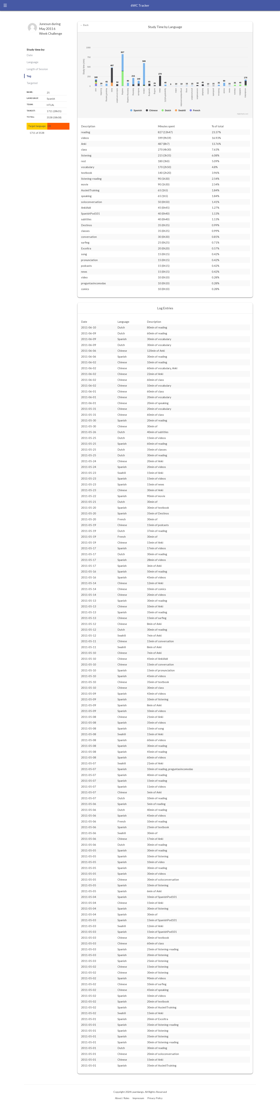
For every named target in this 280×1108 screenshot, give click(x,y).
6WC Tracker (140, 5)
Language (32, 62)
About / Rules (122, 1098)
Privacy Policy (154, 1098)
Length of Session (37, 69)
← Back (84, 25)
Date (30, 55)
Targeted (32, 83)
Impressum (138, 1098)
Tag (29, 76)
